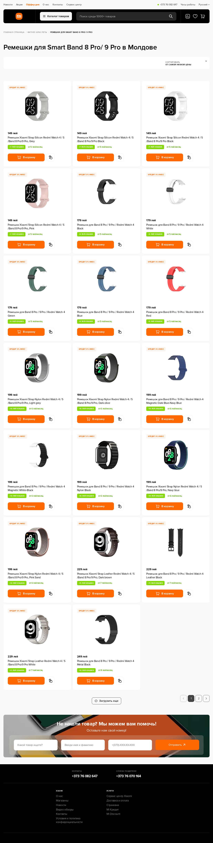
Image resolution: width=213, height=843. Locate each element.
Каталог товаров (56, 16)
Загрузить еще (106, 698)
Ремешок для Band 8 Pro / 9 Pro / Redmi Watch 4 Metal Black (105, 662)
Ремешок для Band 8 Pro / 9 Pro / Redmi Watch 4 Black (105, 226)
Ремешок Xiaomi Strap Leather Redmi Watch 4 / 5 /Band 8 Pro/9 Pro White (36, 662)
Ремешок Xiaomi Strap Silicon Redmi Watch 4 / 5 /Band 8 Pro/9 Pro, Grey (36, 139)
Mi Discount (113, 811)
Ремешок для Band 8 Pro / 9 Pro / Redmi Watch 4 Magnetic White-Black (36, 488)
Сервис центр (73, 4)
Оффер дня (32, 4)
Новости (8, 4)
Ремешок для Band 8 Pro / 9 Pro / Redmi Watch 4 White (174, 226)
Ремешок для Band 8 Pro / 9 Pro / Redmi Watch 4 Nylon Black (105, 488)
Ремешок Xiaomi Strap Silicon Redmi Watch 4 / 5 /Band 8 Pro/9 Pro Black (105, 139)
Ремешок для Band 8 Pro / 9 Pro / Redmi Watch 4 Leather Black (174, 575)
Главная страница (13, 32)
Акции (19, 4)
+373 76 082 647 (168, 4)
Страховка (112, 802)
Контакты (58, 4)
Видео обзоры (64, 807)
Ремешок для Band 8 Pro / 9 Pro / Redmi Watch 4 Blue (105, 313)
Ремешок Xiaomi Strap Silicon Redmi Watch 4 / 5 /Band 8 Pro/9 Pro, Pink (36, 226)
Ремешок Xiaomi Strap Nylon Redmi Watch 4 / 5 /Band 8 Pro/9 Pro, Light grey (35, 401)
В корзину (26, 157)
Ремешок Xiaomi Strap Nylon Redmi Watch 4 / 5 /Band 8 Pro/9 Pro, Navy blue (174, 488)
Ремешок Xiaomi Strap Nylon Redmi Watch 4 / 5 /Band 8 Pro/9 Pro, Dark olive (105, 401)
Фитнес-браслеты (37, 32)
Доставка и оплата (117, 798)
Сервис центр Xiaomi (119, 793)
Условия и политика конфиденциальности (69, 817)
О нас (46, 4)
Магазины (62, 798)
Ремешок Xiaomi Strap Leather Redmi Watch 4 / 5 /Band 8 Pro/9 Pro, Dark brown (106, 575)
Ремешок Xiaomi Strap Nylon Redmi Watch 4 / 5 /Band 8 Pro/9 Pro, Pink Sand (35, 575)
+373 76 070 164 (128, 774)
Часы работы (188, 4)
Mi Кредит (112, 807)
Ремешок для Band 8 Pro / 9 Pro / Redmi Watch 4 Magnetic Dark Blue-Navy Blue (174, 401)
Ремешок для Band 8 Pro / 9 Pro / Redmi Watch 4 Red (174, 313)
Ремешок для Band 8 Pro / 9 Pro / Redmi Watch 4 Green (36, 313)
